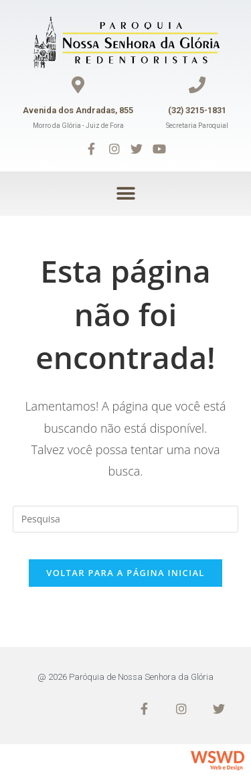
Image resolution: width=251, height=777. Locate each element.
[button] (125, 193)
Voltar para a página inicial (125, 573)
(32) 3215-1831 (197, 110)
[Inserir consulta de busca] (126, 519)
